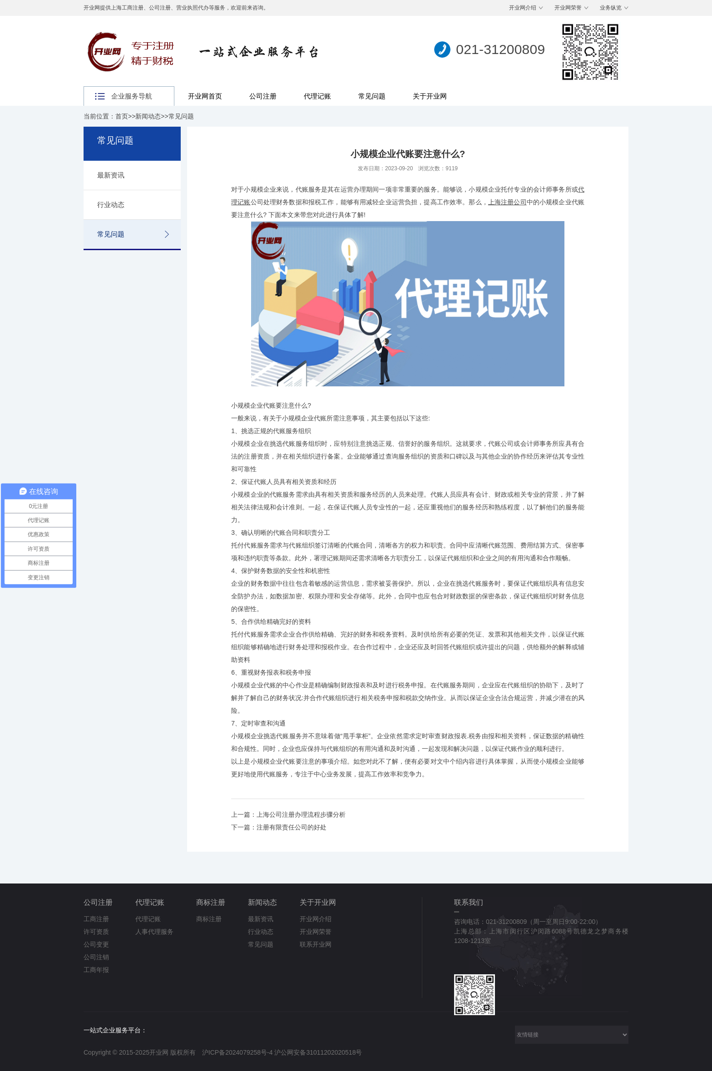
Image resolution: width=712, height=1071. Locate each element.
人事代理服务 (154, 931)
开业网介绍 (522, 8)
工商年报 (96, 969)
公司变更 (96, 944)
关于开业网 (430, 96)
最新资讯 (110, 175)
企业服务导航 (131, 96)
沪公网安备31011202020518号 (318, 1052)
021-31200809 (500, 49)
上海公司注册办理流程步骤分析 (301, 814)
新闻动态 (148, 116)
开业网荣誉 (568, 8)
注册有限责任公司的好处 (291, 827)
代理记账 (317, 96)
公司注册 (263, 96)
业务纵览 (611, 8)
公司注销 (96, 957)
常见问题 (372, 96)
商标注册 (210, 902)
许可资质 (96, 931)
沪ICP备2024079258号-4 (237, 1052)
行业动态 (110, 204)
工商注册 (96, 919)
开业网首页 (205, 96)
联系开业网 (315, 944)
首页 (121, 116)
